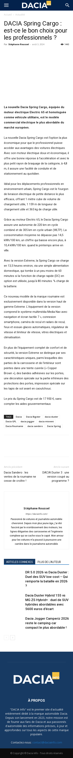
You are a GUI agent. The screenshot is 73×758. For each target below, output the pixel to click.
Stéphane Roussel (18, 44)
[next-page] (12, 637)
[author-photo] (36, 501)
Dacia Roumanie (14, 426)
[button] (6, 5)
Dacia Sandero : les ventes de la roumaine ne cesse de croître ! (20, 477)
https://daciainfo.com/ (37, 514)
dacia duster (51, 416)
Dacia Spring (54, 426)
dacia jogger (27, 421)
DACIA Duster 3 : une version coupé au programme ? (55, 477)
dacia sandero (35, 426)
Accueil (8, 14)
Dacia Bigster (33, 416)
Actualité (20, 14)
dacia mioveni (46, 421)
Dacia (19, 416)
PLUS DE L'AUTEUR (49, 562)
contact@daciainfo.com (47, 742)
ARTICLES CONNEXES (19, 562)
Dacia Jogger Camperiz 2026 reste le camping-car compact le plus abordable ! (47, 623)
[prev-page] (6, 637)
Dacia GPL (11, 421)
